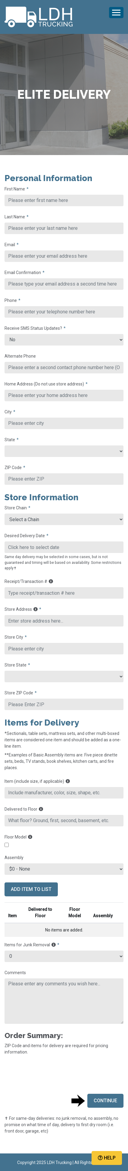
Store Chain (16, 507)
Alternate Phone (20, 356)
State (10, 439)
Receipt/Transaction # (29, 581)
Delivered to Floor (24, 809)
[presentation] (50, 1074)
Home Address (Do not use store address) (44, 384)
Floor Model (18, 837)
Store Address (21, 609)
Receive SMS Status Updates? (33, 328)
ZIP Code (13, 467)
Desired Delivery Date (25, 535)
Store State (16, 665)
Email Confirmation (23, 272)
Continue (105, 1100)
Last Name (15, 216)
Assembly (14, 857)
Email (10, 244)
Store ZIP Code (19, 692)
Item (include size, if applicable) (37, 781)
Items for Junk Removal (30, 944)
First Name (15, 189)
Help (107, 1158)
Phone (11, 300)
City (8, 411)
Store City (14, 637)
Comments (15, 972)
